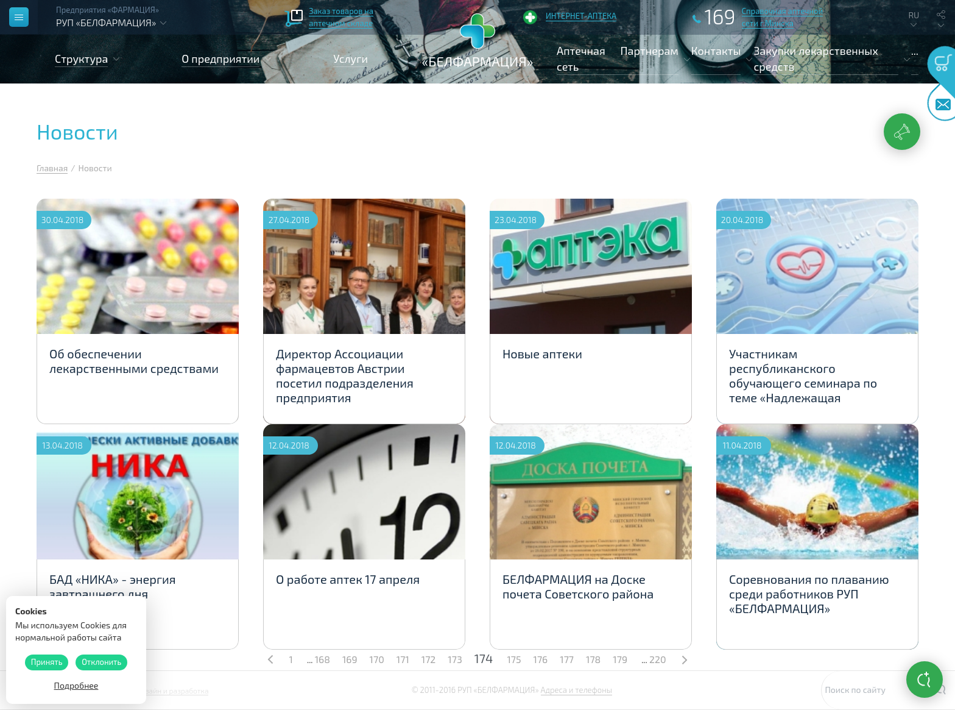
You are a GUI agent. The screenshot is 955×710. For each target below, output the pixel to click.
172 (428, 659)
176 (541, 659)
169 (350, 659)
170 (377, 659)
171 (402, 659)
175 (514, 659)
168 (322, 659)
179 (620, 659)
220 (657, 659)
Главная (52, 168)
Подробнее (76, 685)
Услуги (350, 58)
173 (455, 659)
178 (593, 659)
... (914, 50)
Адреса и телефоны (576, 690)
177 (567, 659)
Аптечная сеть (581, 58)
